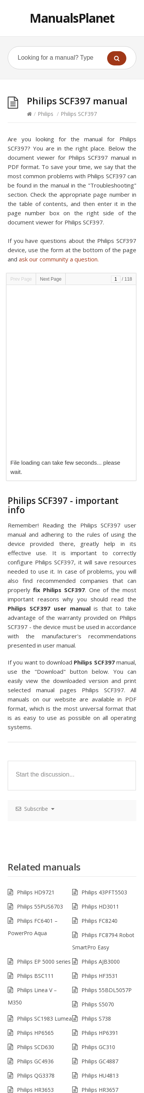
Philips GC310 (98, 877)
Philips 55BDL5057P (106, 820)
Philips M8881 (98, 991)
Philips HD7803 (100, 963)
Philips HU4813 (100, 906)
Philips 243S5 (33, 977)
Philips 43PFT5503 (104, 722)
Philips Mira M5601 (40, 1020)
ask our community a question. (59, 259)
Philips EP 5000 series (44, 792)
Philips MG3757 (36, 934)
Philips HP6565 (35, 863)
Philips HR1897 (35, 963)
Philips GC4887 (99, 891)
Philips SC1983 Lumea (44, 849)
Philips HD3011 (100, 737)
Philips (45, 113)
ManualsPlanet (72, 18)
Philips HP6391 (99, 863)
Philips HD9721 (36, 722)
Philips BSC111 (35, 806)
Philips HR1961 (99, 934)
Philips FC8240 (99, 751)
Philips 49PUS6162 (104, 1020)
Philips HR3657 (99, 920)
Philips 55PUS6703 (40, 737)
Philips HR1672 (35, 948)
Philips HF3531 (99, 806)
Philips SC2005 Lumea (108, 948)
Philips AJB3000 (100, 792)
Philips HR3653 (35, 920)
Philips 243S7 (97, 977)
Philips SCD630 (35, 877)
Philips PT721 (33, 1034)
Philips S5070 (97, 835)
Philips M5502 (98, 1005)
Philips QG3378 (36, 906)
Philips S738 (96, 849)
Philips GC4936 (35, 891)
